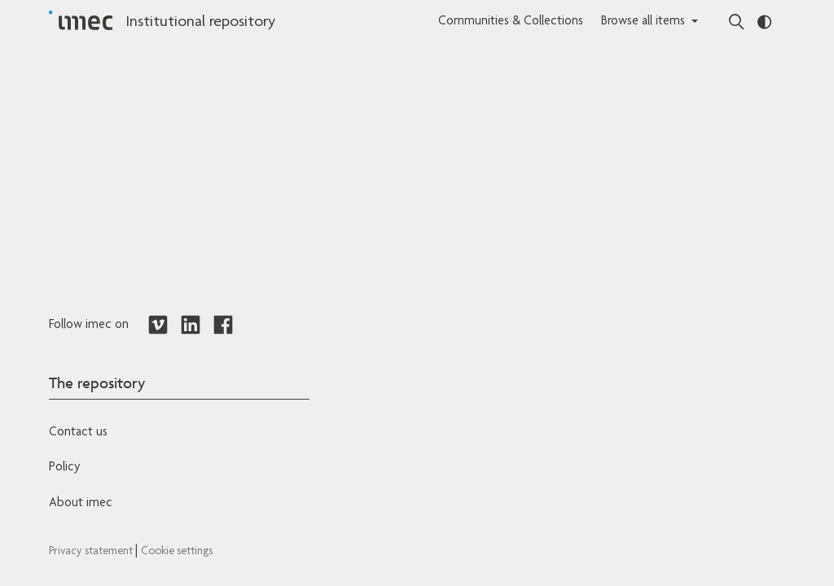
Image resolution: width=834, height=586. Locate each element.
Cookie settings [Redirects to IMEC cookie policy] (177, 552)
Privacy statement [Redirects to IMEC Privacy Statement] (92, 552)
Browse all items (643, 21)
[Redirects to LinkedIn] (190, 325)
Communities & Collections (510, 21)
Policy (64, 467)
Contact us (78, 433)
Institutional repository (200, 23)
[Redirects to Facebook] (223, 325)
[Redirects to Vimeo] (158, 325)
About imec (80, 503)
